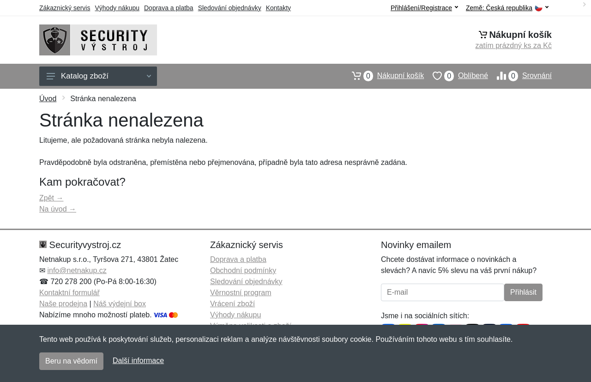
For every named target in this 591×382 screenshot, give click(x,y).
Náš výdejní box (119, 304)
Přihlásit (523, 292)
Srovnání (520, 75)
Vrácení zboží (232, 304)
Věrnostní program (240, 293)
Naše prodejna (63, 304)
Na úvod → (57, 209)
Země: (507, 8)
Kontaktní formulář (69, 293)
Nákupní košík (383, 75)
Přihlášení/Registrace (424, 8)
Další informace (138, 360)
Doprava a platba (168, 8)
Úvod (47, 99)
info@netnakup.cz (76, 270)
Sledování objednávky (229, 8)
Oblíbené (456, 75)
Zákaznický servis (64, 8)
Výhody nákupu (117, 8)
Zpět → (51, 198)
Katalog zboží (99, 76)
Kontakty (278, 8)
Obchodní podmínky (243, 270)
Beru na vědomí (71, 361)
